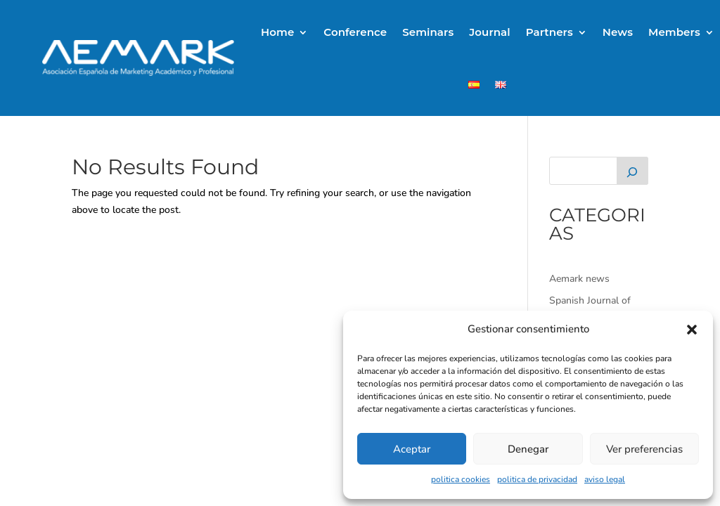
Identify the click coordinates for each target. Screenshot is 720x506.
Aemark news (579, 278)
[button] (692, 330)
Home (277, 32)
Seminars (428, 32)
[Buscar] (632, 171)
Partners (549, 32)
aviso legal (604, 479)
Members (674, 32)
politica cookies (460, 479)
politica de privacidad (537, 479)
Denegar (528, 449)
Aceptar (411, 449)
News (618, 32)
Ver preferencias (644, 449)
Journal (489, 32)
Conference (355, 32)
